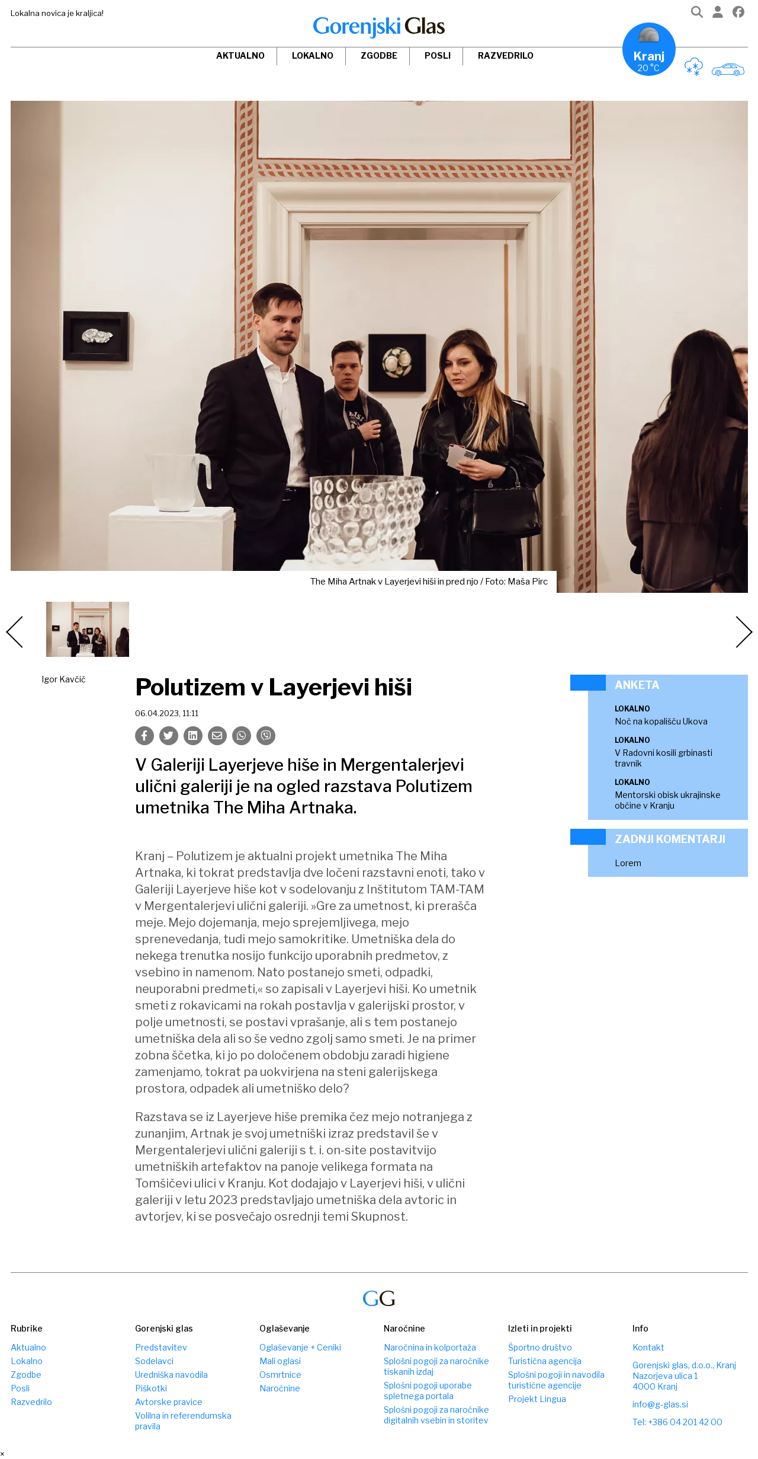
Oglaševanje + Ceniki (300, 1347)
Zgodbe (379, 55)
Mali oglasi (280, 1361)
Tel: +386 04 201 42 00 (677, 1422)
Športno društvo (540, 1347)
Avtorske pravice (169, 1402)
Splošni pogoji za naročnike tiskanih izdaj (436, 1366)
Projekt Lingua (537, 1399)
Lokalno (312, 55)
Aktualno (240, 55)
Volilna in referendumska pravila (183, 1420)
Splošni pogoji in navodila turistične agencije (556, 1379)
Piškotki (151, 1388)
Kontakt (648, 1347)
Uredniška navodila (171, 1374)
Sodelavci (154, 1361)
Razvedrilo (506, 55)
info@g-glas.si (660, 1404)
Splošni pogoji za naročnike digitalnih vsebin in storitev (436, 1414)
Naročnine (279, 1388)
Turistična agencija (545, 1361)
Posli (438, 55)
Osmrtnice (280, 1374)
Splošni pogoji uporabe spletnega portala (428, 1390)
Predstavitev (161, 1347)
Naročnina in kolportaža (430, 1347)
